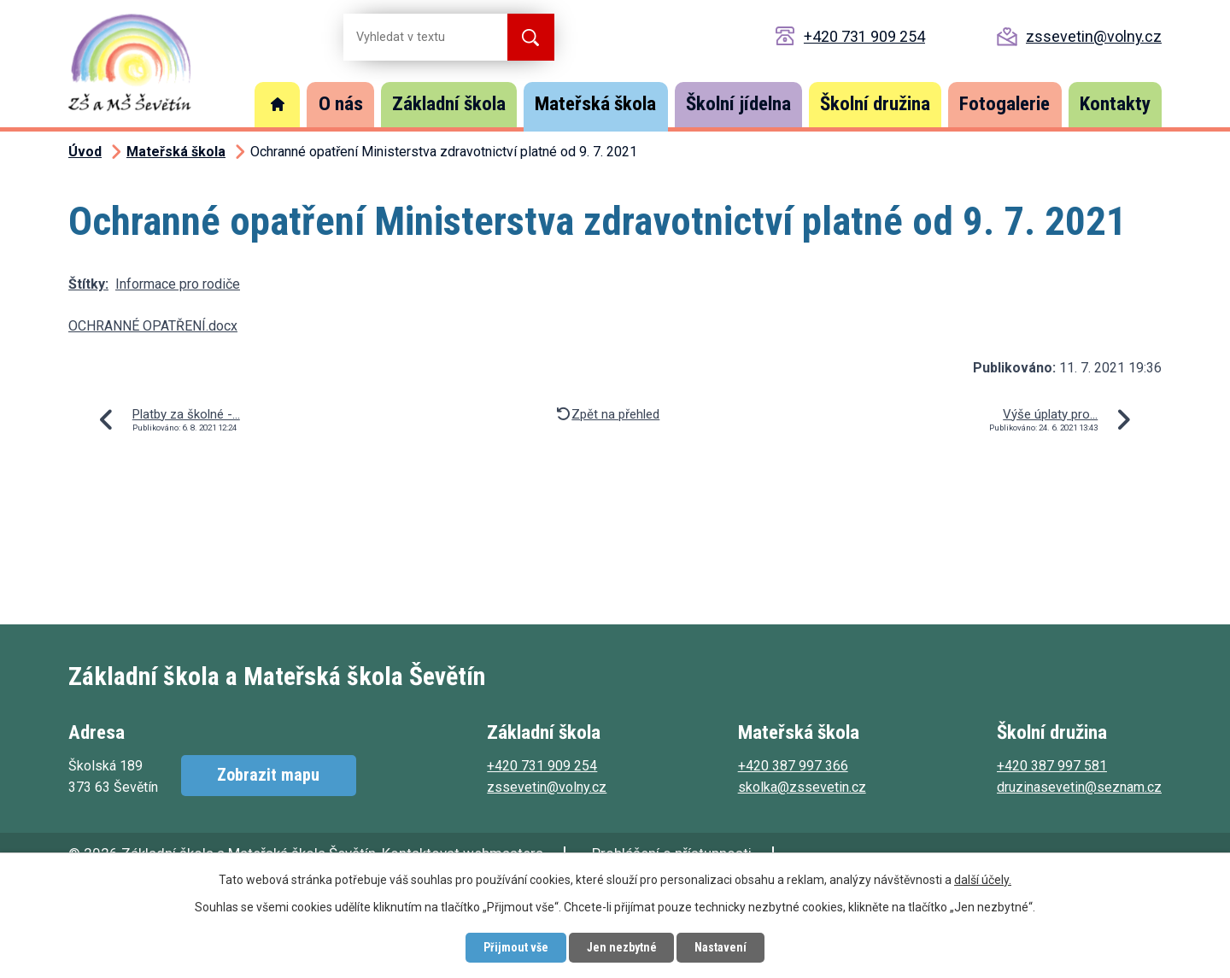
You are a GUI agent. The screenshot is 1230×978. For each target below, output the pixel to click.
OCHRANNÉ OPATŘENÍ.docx (152, 326)
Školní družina (875, 103)
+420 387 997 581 (1052, 766)
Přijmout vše (515, 947)
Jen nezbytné (621, 947)
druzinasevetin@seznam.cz (1079, 787)
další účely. (982, 880)
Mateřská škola (595, 103)
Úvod (278, 104)
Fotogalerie (1004, 103)
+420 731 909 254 (864, 36)
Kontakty (1115, 103)
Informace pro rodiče (177, 284)
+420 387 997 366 (793, 766)
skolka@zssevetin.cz (802, 787)
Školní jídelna (738, 103)
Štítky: (88, 284)
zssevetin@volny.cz (1094, 36)
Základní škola (449, 103)
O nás (341, 103)
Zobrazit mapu (268, 775)
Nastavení (721, 947)
